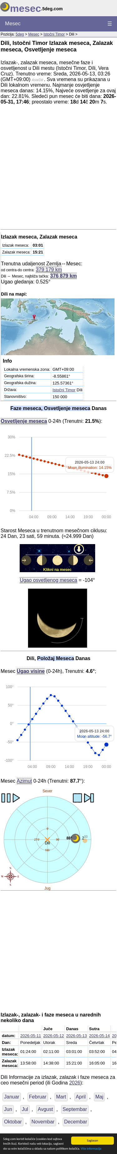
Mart (61, 1096)
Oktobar (13, 1121)
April (81, 1096)
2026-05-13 (76, 1035)
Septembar (75, 1109)
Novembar (43, 1121)
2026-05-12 (53, 1035)
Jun (8, 1109)
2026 (74, 1082)
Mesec (13, 24)
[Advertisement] (58, 168)
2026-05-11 (30, 1035)
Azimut (24, 781)
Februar (37, 1096)
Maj (99, 1096)
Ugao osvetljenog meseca (48, 580)
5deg (20, 34)
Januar (11, 1096)
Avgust (45, 1109)
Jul (25, 1109)
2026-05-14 (99, 1035)
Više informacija (91, 1149)
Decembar (75, 1121)
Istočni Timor (54, 34)
